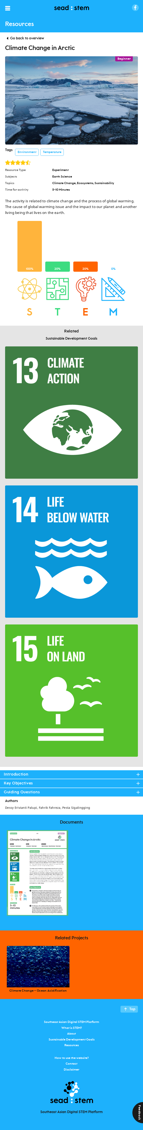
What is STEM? (71, 1027)
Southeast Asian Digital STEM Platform (71, 1022)
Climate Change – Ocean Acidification (38, 990)
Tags (9, 150)
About (71, 1033)
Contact (71, 1063)
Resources (71, 1045)
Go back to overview (27, 38)
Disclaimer (71, 1069)
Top (132, 1009)
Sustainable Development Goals (72, 1039)
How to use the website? (72, 1057)
